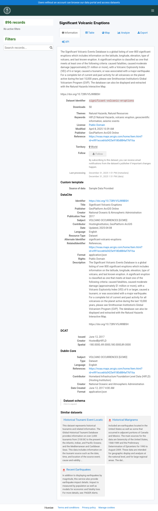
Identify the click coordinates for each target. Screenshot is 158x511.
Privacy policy (89, 507)
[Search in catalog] (51, 47)
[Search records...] (28, 47)
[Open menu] (152, 10)
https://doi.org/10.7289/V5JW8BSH (109, 200)
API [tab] (65, 41)
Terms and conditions (69, 507)
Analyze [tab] (124, 32)
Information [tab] (70, 32)
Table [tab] (89, 32)
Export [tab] (143, 32)
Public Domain (97, 125)
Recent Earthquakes (78, 469)
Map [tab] (106, 32)
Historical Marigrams (125, 419)
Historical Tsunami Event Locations (85, 419)
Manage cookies (107, 507)
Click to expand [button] (70, 404)
